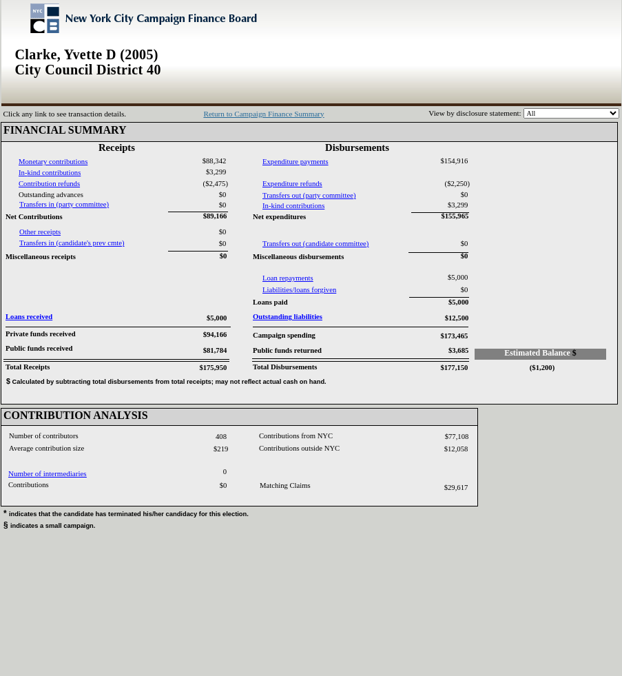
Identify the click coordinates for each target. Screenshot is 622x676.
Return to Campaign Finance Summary (263, 114)
